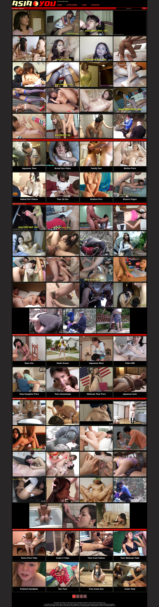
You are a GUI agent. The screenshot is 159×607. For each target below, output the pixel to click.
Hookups (95, 5)
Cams (84, 5)
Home (59, 5)
